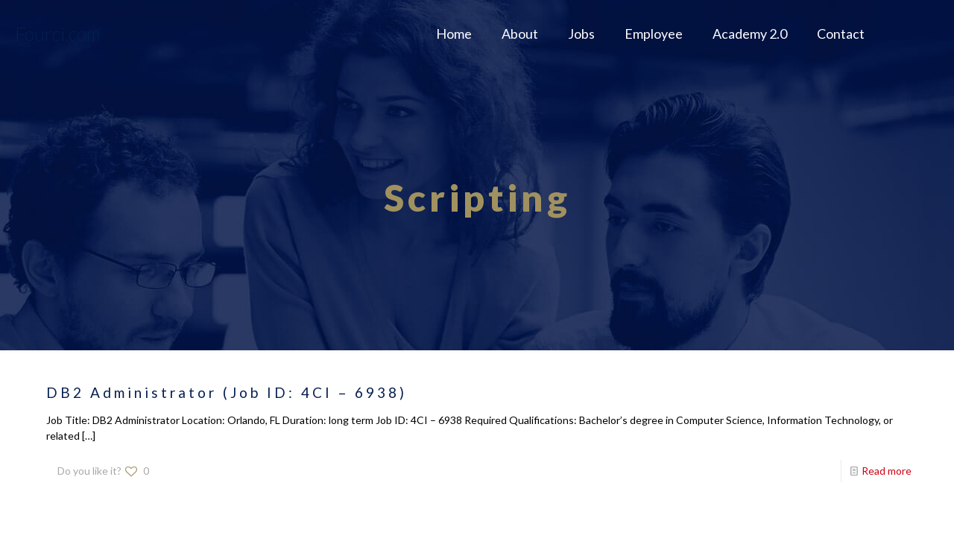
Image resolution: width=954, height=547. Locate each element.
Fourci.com (58, 33)
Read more (887, 470)
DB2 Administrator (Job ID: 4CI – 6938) (226, 392)
